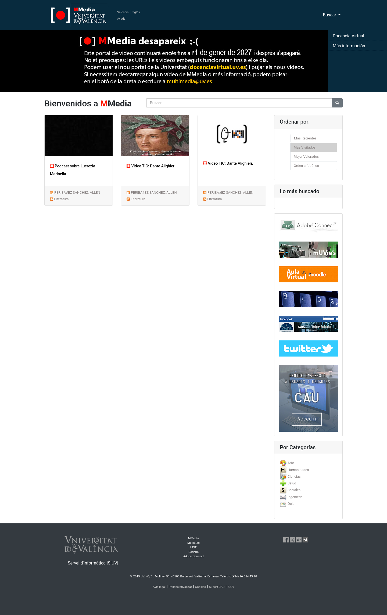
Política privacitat (180, 587)
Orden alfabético (306, 166)
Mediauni (193, 543)
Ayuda (121, 18)
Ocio (291, 504)
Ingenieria (295, 497)
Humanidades (298, 470)
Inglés (136, 12)
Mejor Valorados (306, 156)
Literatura (61, 199)
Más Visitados (305, 147)
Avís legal (159, 587)
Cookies (200, 587)
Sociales (294, 490)
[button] (29, 307)
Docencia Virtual (348, 35)
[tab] (308, 462)
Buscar (330, 14)
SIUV (231, 587)
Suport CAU (217, 587)
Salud (292, 483)
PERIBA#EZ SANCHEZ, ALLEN (77, 192)
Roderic (193, 552)
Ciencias (294, 476)
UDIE (193, 547)
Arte (291, 463)
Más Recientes (305, 138)
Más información (349, 45)
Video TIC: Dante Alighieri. (152, 166)
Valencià (122, 12)
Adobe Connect (193, 556)
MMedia (193, 538)
